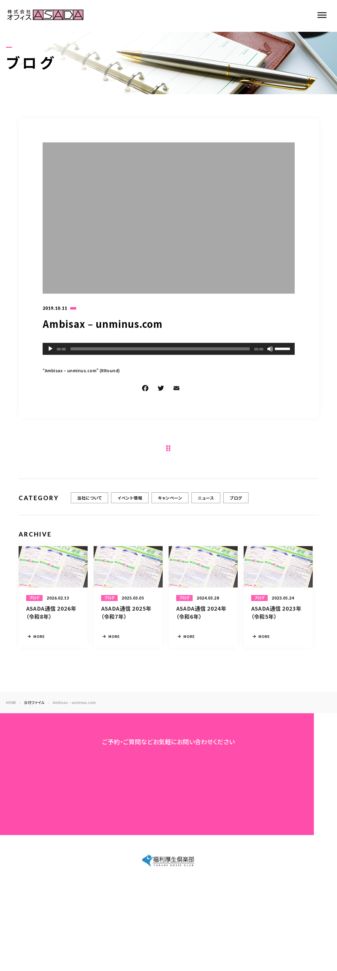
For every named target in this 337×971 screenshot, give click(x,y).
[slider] (160, 349)
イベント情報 (129, 502)
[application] (169, 350)
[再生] (50, 350)
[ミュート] (270, 350)
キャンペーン (170, 502)
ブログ (236, 502)
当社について (89, 502)
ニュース (206, 502)
